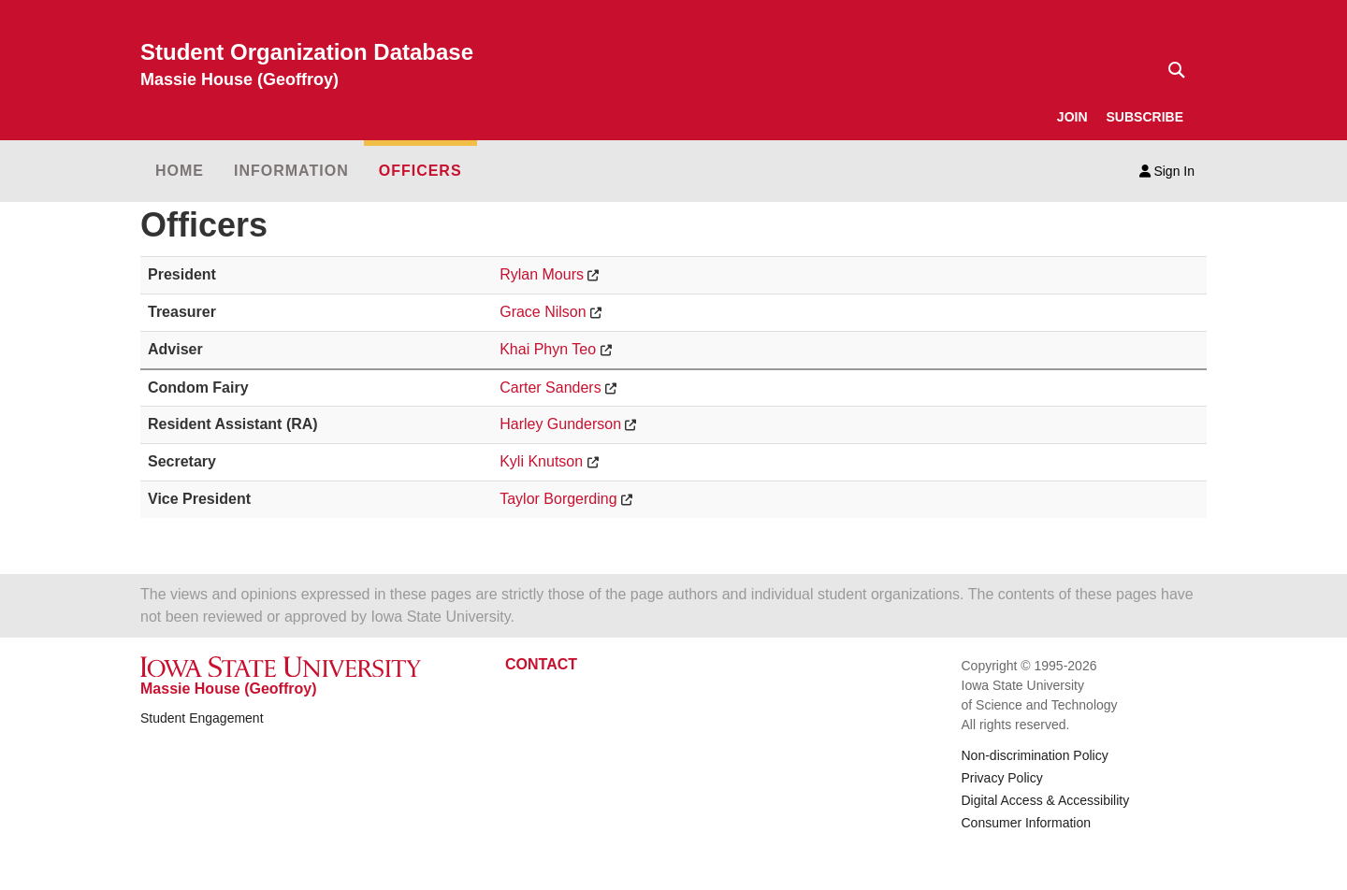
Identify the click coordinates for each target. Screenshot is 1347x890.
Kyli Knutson (541, 461)
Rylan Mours (542, 274)
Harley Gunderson (560, 424)
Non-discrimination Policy (1035, 755)
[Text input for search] (1171, 70)
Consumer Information (1027, 822)
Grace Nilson (543, 312)
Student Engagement (202, 718)
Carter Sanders (550, 387)
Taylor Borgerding (558, 499)
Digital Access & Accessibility (1046, 800)
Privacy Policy (1002, 777)
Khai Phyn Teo (548, 349)
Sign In (1167, 171)
